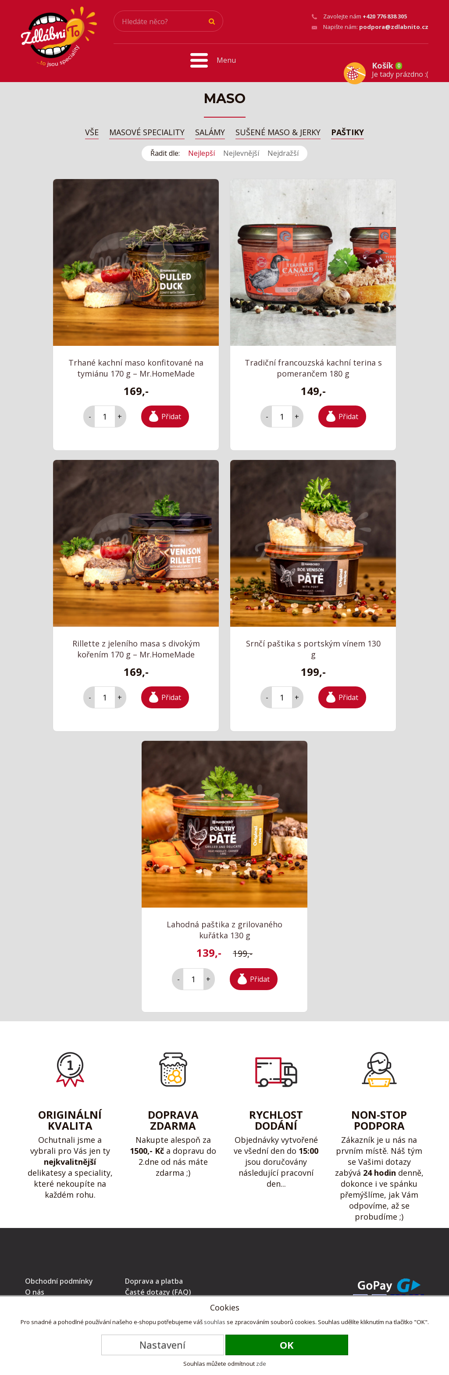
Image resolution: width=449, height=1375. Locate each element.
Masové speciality (147, 129)
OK (287, 1344)
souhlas (214, 1322)
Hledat (212, 21)
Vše (92, 129)
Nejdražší (283, 150)
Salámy (210, 129)
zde (261, 1364)
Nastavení (162, 1344)
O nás (34, 1289)
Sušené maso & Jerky (278, 129)
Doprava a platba (154, 1278)
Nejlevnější (241, 150)
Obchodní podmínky (59, 1278)
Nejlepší (201, 150)
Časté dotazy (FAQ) (158, 1289)
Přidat (171, 413)
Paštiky (347, 129)
